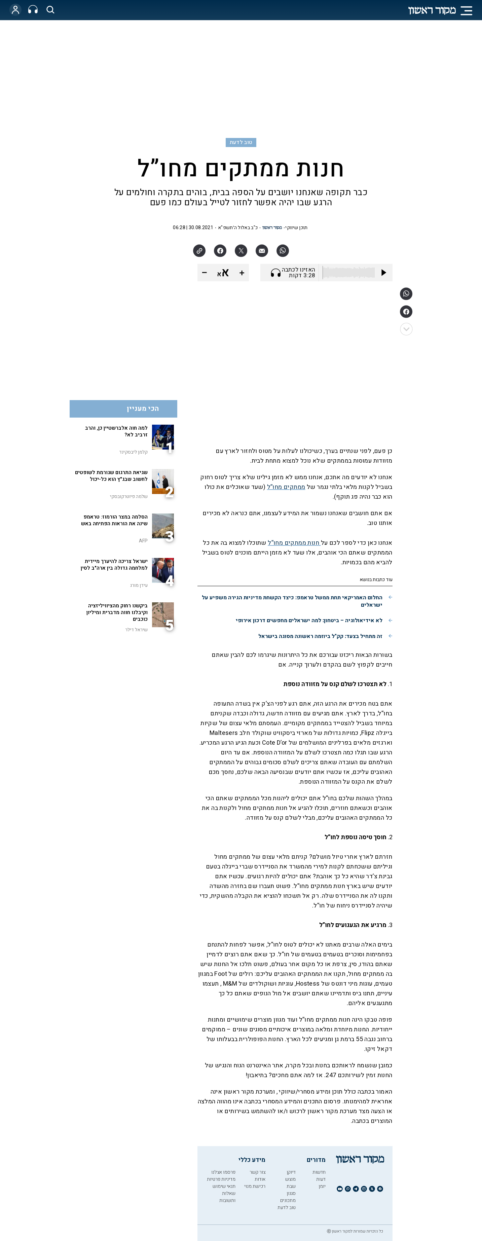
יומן (322, 1186)
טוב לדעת (241, 142)
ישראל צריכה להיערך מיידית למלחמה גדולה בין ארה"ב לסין (114, 565)
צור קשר (257, 1172)
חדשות (319, 1172)
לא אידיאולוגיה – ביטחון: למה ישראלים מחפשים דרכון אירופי (309, 620)
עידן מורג (139, 585)
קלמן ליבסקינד (133, 452)
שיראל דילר (136, 629)
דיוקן (291, 1172)
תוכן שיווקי (296, 227)
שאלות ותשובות (227, 1197)
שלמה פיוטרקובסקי (129, 496)
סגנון (291, 1193)
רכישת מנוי (254, 1186)
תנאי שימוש (224, 1186)
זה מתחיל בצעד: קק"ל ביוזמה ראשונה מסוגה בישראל (320, 636)
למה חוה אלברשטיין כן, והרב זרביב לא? (116, 431)
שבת (291, 1186)
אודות (260, 1179)
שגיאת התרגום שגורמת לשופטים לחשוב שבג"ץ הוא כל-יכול (111, 476)
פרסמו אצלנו (223, 1172)
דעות (321, 1179)
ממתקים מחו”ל (286, 487)
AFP (143, 540)
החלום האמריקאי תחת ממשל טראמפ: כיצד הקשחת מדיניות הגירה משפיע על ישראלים (292, 601)
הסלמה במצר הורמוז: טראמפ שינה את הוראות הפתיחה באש (114, 520)
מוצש (290, 1179)
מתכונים (288, 1200)
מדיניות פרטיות (221, 1179)
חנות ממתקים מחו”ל (294, 542)
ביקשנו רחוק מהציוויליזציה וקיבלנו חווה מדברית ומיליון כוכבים (117, 612)
